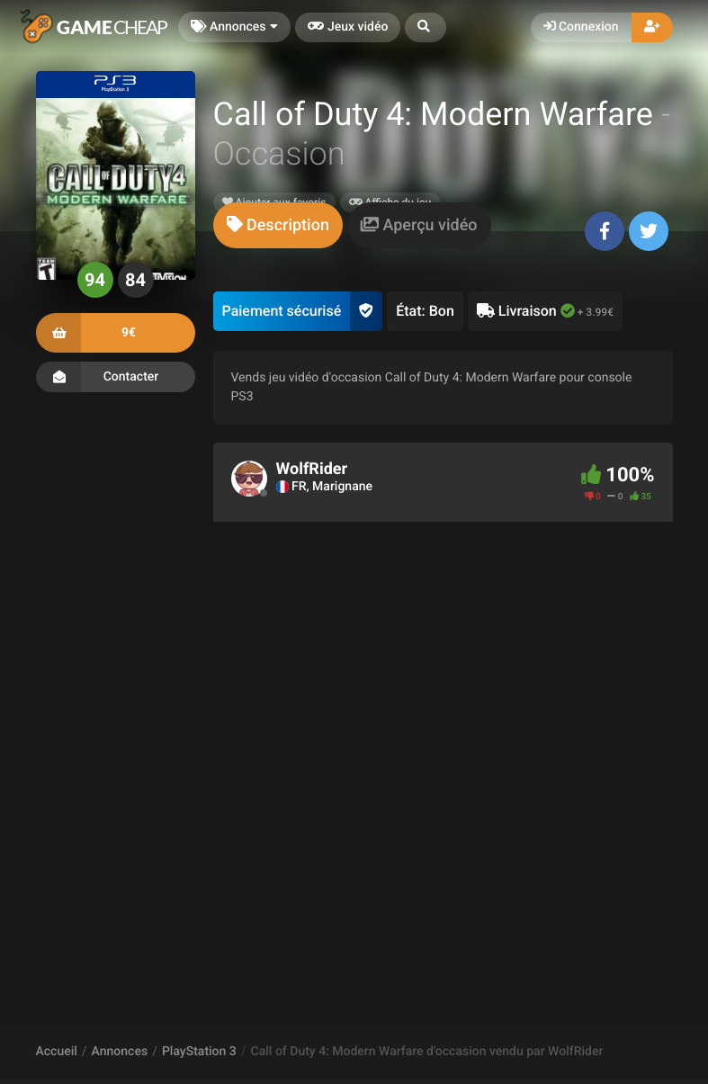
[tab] (278, 225)
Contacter (115, 377)
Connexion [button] (581, 27)
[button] (425, 27)
